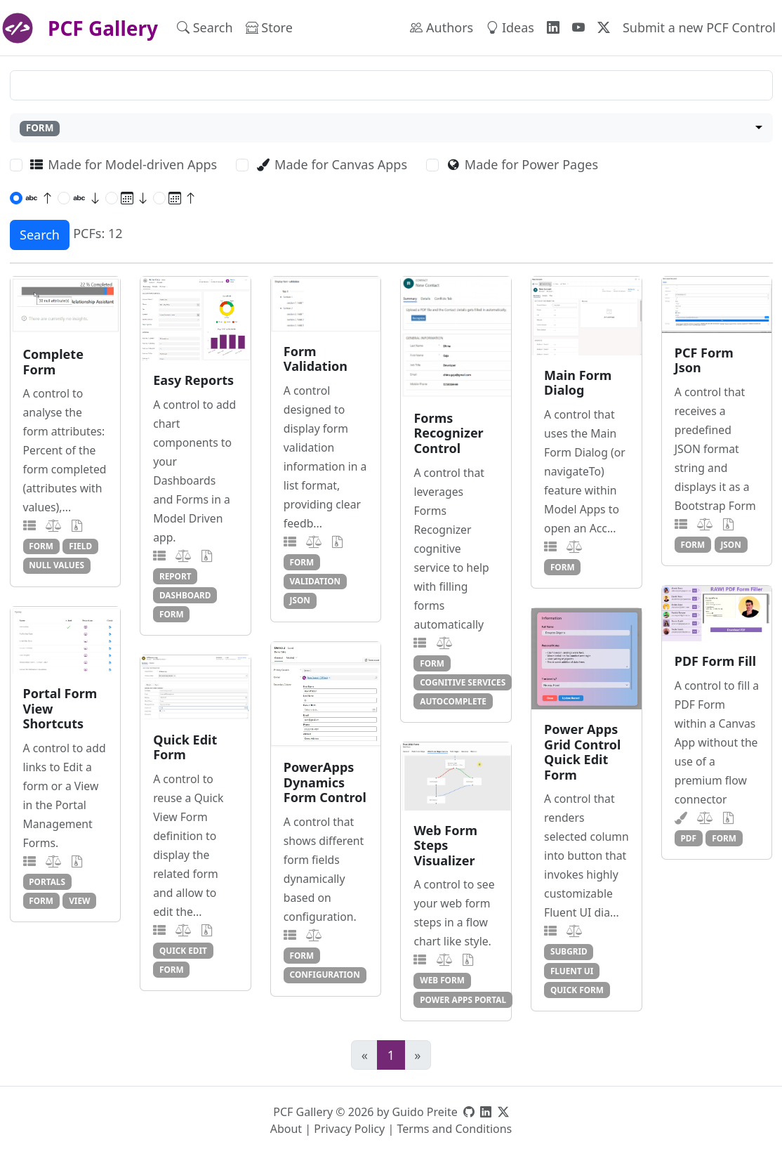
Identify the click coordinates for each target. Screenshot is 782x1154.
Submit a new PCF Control (699, 27)
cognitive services (462, 682)
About (286, 1128)
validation (315, 580)
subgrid (569, 951)
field (80, 545)
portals (47, 881)
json (300, 599)
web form (442, 979)
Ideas (510, 27)
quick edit (183, 950)
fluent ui (571, 970)
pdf (688, 838)
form (41, 545)
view (79, 900)
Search (205, 27)
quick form (577, 989)
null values (56, 564)
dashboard (185, 595)
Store (269, 27)
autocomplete (453, 701)
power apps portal (463, 999)
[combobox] (391, 128)
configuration (325, 974)
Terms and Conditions (454, 1128)
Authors (441, 27)
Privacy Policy (349, 1128)
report (175, 576)
